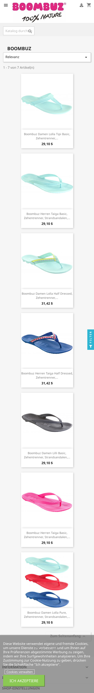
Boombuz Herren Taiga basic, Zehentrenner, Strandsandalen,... (47, 216)
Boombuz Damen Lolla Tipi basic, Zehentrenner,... (47, 136)
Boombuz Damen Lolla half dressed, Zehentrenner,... (47, 296)
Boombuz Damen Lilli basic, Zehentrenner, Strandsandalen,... (47, 455)
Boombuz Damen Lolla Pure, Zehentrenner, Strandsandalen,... (47, 615)
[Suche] (18, 30)
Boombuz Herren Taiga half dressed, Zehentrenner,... (47, 375)
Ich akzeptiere (24, 680)
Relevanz (47, 57)
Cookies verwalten (19, 672)
